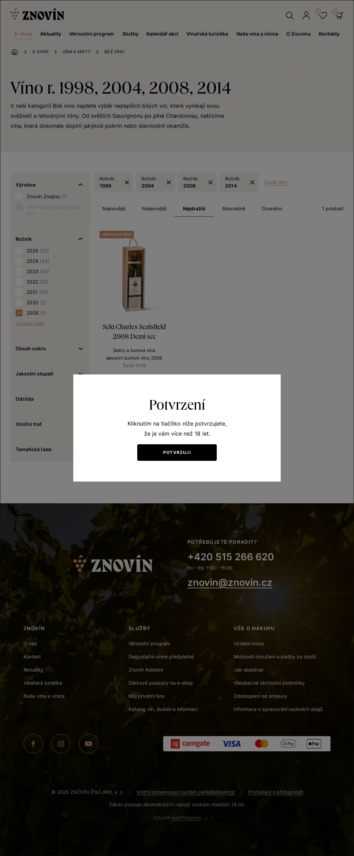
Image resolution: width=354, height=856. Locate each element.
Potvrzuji (177, 452)
